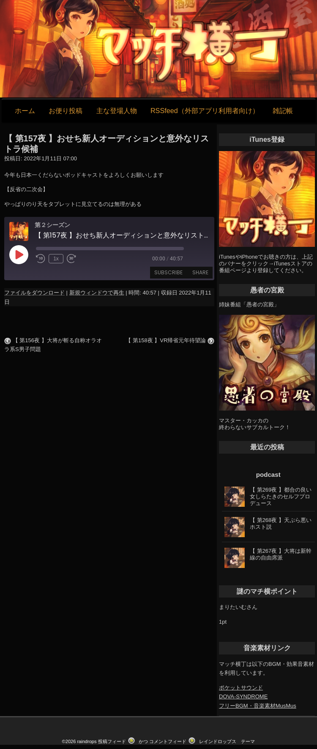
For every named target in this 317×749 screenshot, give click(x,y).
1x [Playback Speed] (56, 259)
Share (200, 272)
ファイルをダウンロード (34, 292)
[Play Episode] (18, 254)
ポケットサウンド (241, 687)
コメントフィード (167, 741)
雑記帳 (283, 110)
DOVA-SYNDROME (243, 696)
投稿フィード (112, 741)
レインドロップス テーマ (227, 741)
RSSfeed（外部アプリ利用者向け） (204, 110)
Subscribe (168, 272)
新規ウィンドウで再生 (96, 292)
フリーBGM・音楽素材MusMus (257, 706)
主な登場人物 (116, 110)
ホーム (25, 110)
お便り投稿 (65, 110)
